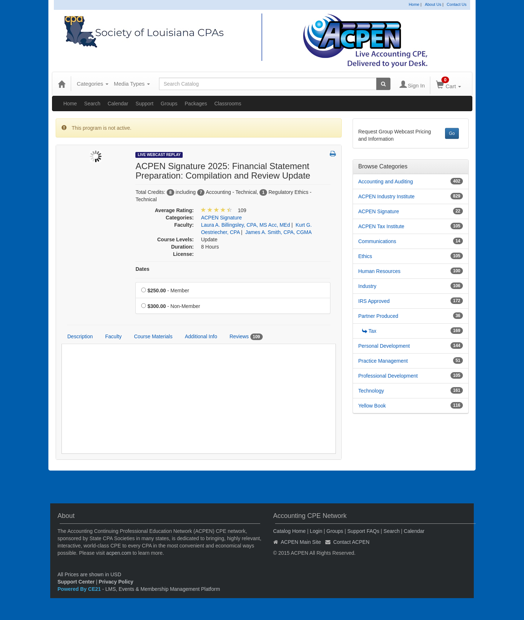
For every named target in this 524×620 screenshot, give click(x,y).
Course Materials (153, 336)
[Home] (61, 84)
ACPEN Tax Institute (381, 226)
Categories (92, 84)
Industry (367, 286)
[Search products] (383, 84)
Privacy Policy (116, 582)
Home (414, 4)
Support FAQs (363, 531)
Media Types (132, 84)
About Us (433, 4)
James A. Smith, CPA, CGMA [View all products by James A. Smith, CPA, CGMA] (278, 232)
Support (145, 103)
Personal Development (384, 346)
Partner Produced (378, 316)
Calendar (118, 103)
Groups (169, 103)
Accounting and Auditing (385, 181)
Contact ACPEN (351, 542)
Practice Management (383, 361)
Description (80, 336)
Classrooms (227, 103)
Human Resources (379, 271)
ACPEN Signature (378, 211)
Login (316, 531)
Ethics (365, 256)
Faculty (113, 336)
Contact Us (457, 4)
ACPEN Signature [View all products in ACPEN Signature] (221, 218)
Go (452, 133)
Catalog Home (289, 531)
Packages (196, 103)
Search (92, 103)
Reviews (246, 337)
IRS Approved (374, 301)
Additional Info (201, 336)
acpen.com (118, 553)
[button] (333, 154)
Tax (369, 331)
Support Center (76, 582)
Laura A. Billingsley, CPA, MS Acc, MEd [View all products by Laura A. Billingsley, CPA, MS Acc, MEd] (245, 225)
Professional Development (388, 376)
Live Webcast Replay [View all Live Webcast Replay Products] (159, 155)
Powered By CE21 (79, 589)
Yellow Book (372, 406)
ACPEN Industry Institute (386, 196)
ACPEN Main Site (301, 542)
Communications (377, 241)
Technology (371, 391)
